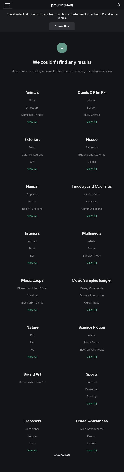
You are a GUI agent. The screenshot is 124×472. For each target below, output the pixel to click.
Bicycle (32, 436)
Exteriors (32, 139)
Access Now (62, 26)
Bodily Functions (32, 208)
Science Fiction (91, 327)
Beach (32, 147)
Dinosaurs (32, 107)
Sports (92, 374)
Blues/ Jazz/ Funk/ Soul (32, 288)
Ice (32, 349)
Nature (32, 327)
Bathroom (91, 147)
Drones (91, 436)
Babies (32, 201)
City (32, 161)
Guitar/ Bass (91, 302)
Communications (91, 208)
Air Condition (92, 194)
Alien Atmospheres (92, 429)
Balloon (91, 107)
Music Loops (32, 280)
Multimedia (91, 233)
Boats (32, 443)
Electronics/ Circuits (91, 349)
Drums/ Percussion (92, 295)
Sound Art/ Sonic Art (32, 382)
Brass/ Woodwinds (91, 288)
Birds (32, 100)
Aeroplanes (32, 429)
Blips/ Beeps (91, 342)
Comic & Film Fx (92, 92)
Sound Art (32, 374)
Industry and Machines (92, 186)
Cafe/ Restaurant (32, 154)
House (91, 139)
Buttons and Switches (91, 154)
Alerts (91, 241)
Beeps (92, 248)
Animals (32, 92)
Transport (32, 421)
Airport (32, 241)
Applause (32, 194)
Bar (32, 255)
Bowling (92, 396)
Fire (32, 342)
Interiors (32, 233)
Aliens (91, 335)
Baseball (91, 382)
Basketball (91, 389)
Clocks (92, 161)
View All (32, 122)
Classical (32, 295)
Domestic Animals (32, 114)
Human (32, 186)
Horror (91, 443)
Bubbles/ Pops (92, 255)
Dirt (32, 335)
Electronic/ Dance (32, 302)
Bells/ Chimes (91, 114)
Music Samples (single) (92, 280)
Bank (32, 248)
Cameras (91, 201)
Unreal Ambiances (92, 421)
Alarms (91, 100)
